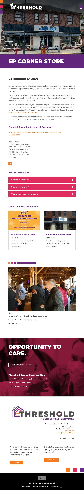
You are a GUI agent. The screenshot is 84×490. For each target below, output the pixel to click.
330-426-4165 (69, 431)
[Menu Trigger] (81, 7)
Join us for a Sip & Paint (23, 234)
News (11, 313)
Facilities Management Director (20, 382)
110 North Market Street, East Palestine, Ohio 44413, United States (34, 132)
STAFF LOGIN (62, 438)
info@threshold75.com (66, 433)
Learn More (16, 246)
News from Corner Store (58, 234)
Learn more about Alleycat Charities (22, 112)
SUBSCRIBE (51, 460)
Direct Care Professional (17, 386)
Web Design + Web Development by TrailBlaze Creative (42, 487)
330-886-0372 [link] (14, 135)
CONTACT (71, 438)
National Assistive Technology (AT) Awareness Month (28, 379)
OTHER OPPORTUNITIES (22, 365)
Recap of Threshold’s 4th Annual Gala (27, 316)
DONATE (16, 462)
